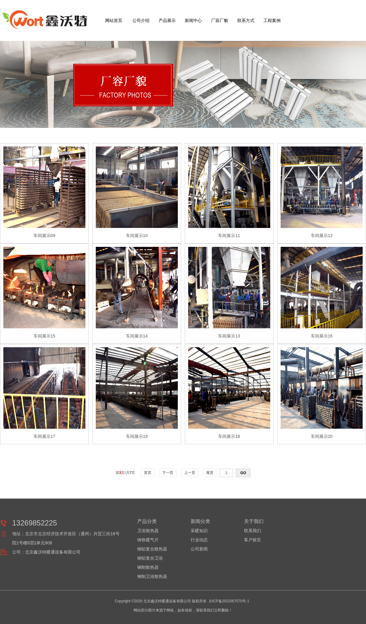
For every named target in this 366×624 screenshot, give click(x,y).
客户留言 (252, 539)
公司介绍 (140, 20)
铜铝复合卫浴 (150, 558)
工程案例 (272, 20)
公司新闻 (199, 548)
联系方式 (245, 20)
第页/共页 (125, 473)
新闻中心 (193, 20)
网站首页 (113, 20)
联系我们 (252, 530)
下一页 (167, 473)
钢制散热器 (148, 567)
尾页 (210, 473)
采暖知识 (199, 530)
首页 (147, 473)
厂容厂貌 (219, 20)
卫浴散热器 (148, 530)
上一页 (189, 473)
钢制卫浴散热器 (152, 576)
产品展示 (167, 20)
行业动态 (199, 539)
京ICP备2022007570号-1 (229, 601)
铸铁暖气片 (148, 539)
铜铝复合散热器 (152, 548)
